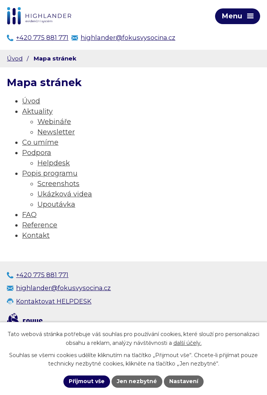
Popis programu (50, 173)
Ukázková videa (64, 194)
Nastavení (183, 381)
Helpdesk (53, 163)
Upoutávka (56, 204)
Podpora (36, 153)
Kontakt (36, 235)
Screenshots (58, 184)
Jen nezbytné (137, 381)
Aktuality (37, 111)
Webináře (54, 122)
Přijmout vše (87, 381)
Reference (39, 225)
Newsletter (56, 132)
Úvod (15, 58)
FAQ (29, 215)
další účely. (187, 343)
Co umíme (40, 142)
